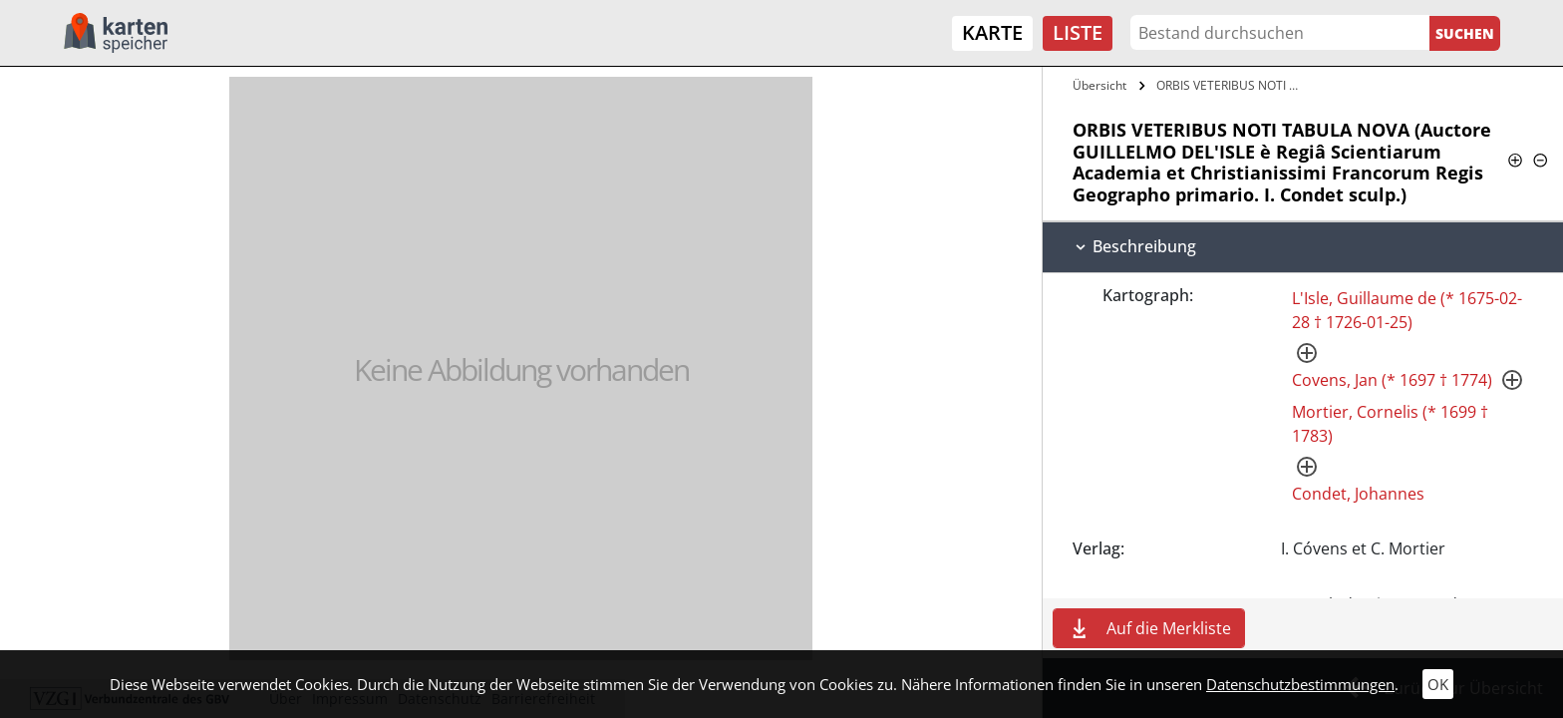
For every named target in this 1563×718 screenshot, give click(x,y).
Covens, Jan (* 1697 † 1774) (1392, 380)
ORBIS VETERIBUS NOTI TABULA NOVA (1231, 85)
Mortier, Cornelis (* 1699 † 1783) (1390, 424)
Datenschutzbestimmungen (1300, 684)
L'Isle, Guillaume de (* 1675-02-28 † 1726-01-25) (1407, 310)
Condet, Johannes (1358, 494)
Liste (1077, 32)
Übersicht (1099, 85)
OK (1437, 684)
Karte (992, 32)
